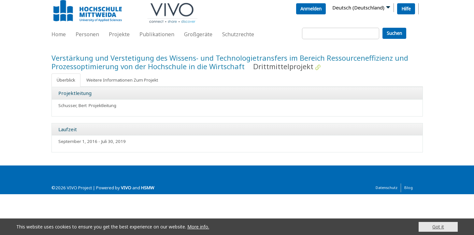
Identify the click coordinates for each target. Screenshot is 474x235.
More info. (198, 227)
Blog (408, 187)
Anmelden (311, 9)
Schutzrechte (238, 34)
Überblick (66, 80)
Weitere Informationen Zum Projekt (122, 80)
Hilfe (406, 9)
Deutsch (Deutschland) (358, 7)
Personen (87, 34)
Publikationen (156, 34)
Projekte (119, 34)
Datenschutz (386, 187)
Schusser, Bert (72, 105)
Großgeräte (198, 34)
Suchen (394, 33)
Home (58, 34)
